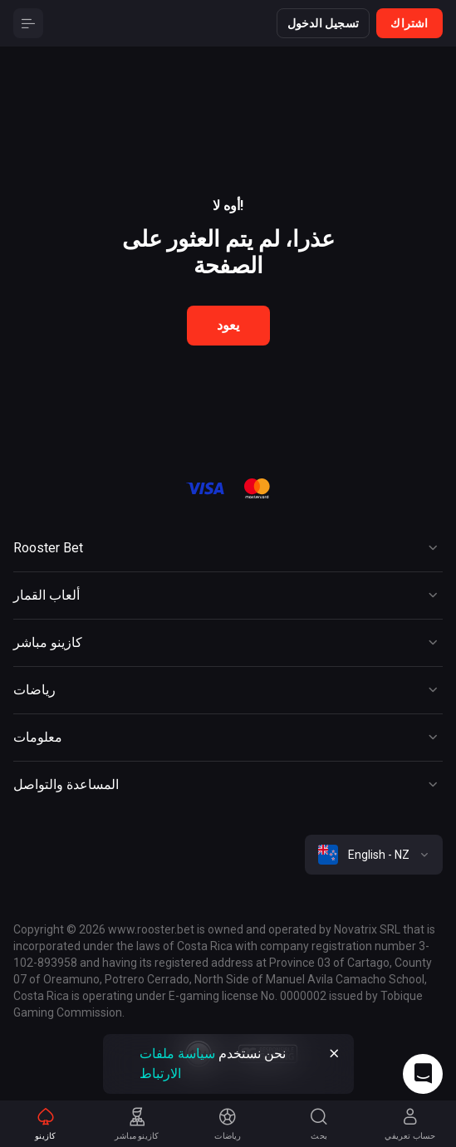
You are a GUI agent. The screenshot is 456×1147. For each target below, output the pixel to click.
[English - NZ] (374, 855)
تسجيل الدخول (323, 23)
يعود (228, 325)
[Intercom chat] (423, 1074)
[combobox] (374, 855)
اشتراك (409, 23)
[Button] (28, 23)
